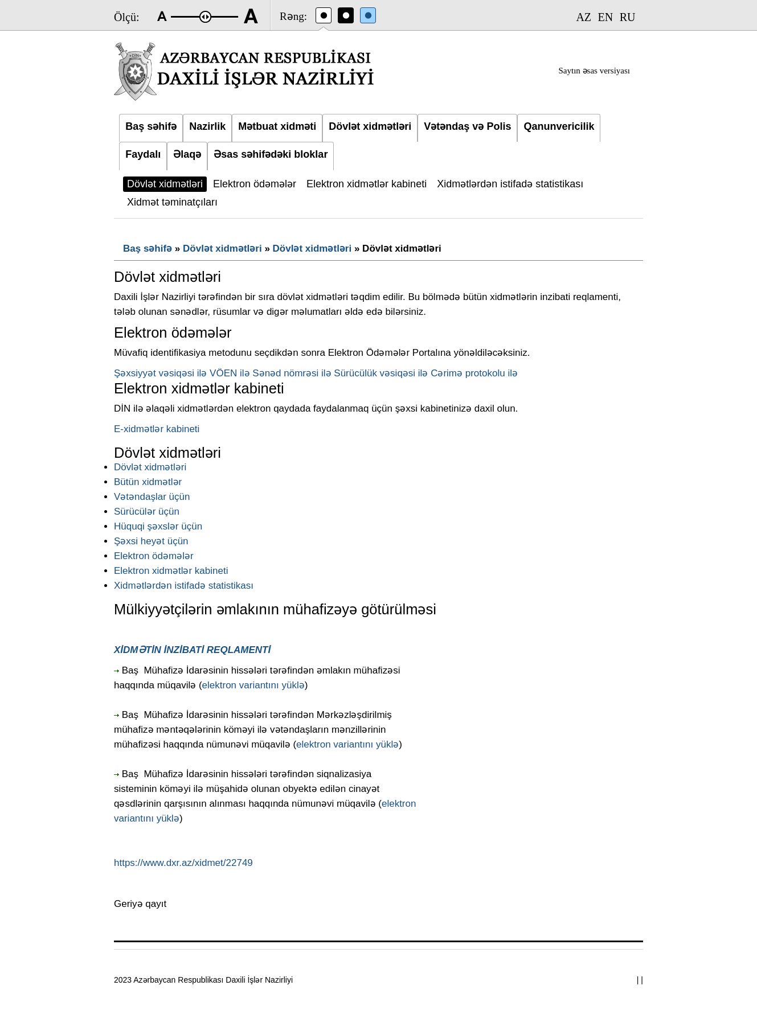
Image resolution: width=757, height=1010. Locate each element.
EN (605, 17)
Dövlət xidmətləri (222, 248)
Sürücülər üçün (146, 511)
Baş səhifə (147, 248)
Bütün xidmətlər (148, 482)
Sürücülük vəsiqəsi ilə (381, 373)
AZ (583, 17)
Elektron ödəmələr (154, 556)
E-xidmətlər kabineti (156, 429)
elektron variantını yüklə (253, 685)
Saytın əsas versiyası (595, 70)
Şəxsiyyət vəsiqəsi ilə (160, 373)
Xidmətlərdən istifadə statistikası (183, 585)
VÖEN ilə (229, 373)
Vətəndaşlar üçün (152, 496)
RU (628, 17)
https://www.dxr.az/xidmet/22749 (183, 862)
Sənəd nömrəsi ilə (291, 373)
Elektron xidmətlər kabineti (171, 570)
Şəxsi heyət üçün (151, 541)
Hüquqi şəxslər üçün (158, 526)
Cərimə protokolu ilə (474, 373)
